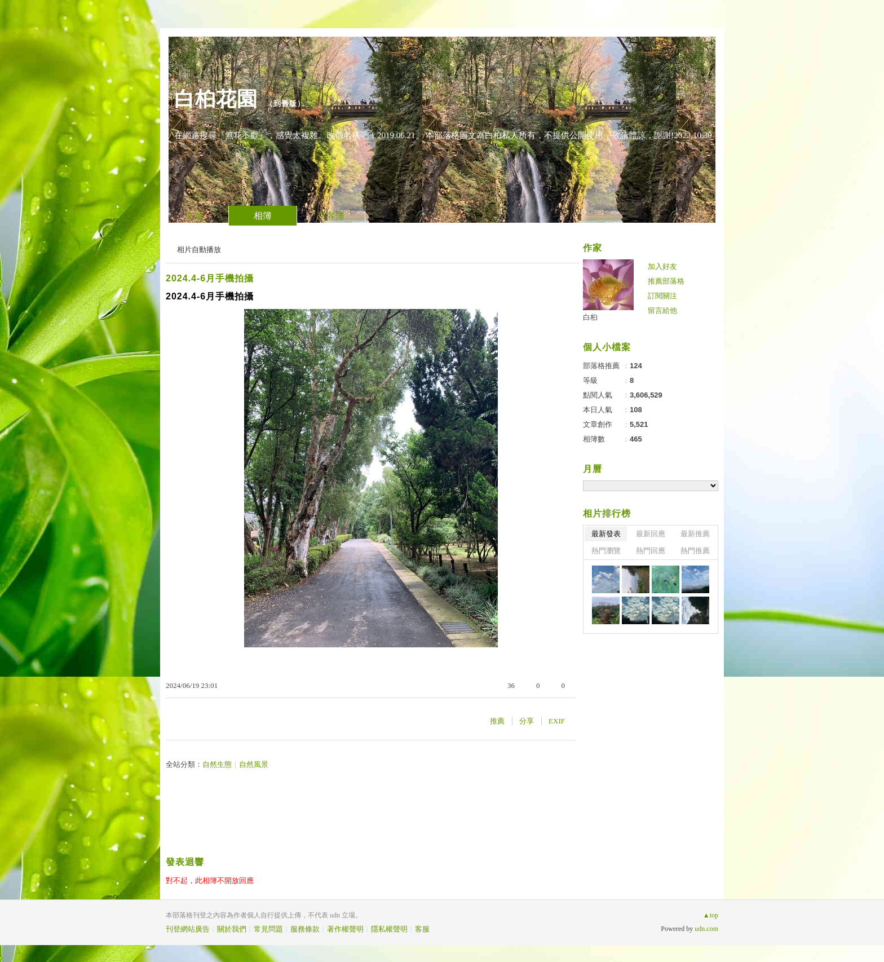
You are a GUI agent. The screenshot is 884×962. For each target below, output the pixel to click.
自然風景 (253, 764)
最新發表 (606, 533)
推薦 (497, 721)
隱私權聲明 (389, 929)
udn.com (706, 929)
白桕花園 (216, 99)
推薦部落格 (666, 281)
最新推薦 (695, 533)
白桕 (590, 317)
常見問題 (268, 929)
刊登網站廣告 (188, 929)
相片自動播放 (199, 249)
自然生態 (217, 764)
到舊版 (285, 103)
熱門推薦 (695, 550)
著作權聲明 (345, 929)
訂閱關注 (662, 296)
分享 (526, 721)
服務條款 (305, 929)
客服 (422, 929)
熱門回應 (650, 550)
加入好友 (662, 266)
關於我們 (231, 929)
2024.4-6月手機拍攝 (210, 278)
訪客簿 (330, 215)
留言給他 (662, 310)
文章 (194, 215)
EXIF (557, 721)
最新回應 (650, 533)
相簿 (263, 215)
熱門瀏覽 (606, 550)
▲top (710, 915)
